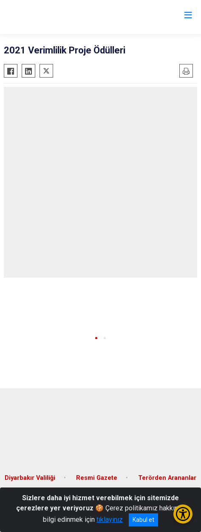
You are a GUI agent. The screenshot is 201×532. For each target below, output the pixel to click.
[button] (96, 338)
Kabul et (143, 519)
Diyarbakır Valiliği (30, 478)
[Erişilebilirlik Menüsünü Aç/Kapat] (183, 514)
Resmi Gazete (96, 478)
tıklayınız (109, 519)
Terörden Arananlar (167, 478)
